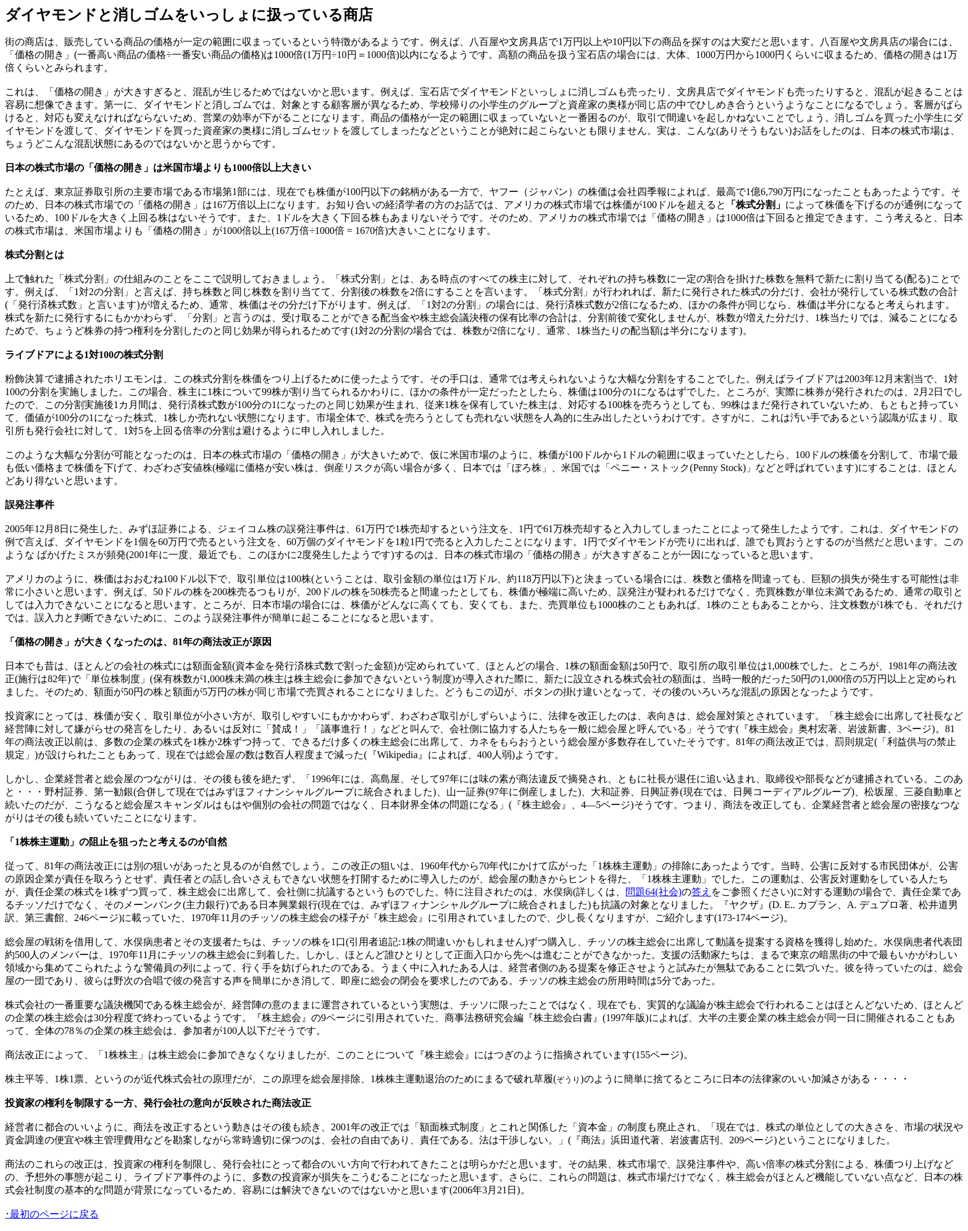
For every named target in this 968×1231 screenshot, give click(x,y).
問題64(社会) (653, 892)
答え (701, 892)
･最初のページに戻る (52, 1214)
